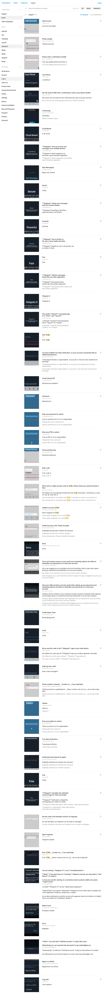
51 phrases (84, 15)
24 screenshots (95, 15)
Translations (6, 3)
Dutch (16, 3)
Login (99, 3)
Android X (24, 3)
